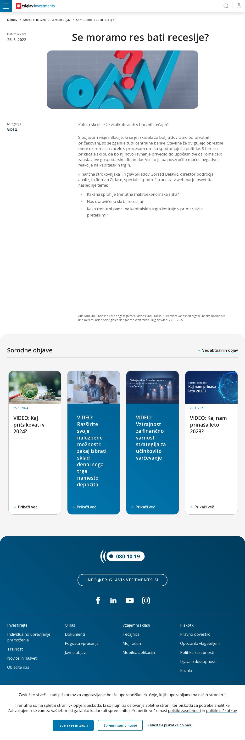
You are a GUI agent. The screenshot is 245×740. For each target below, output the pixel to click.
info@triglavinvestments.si (122, 580)
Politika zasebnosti (197, 652)
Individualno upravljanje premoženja (28, 637)
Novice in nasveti (22, 658)
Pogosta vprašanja (82, 643)
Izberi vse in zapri (73, 725)
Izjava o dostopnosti (198, 661)
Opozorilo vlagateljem (200, 643)
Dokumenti (75, 634)
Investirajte (17, 625)
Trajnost (15, 649)
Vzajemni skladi (136, 625)
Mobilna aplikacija (138, 652)
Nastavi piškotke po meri (171, 725)
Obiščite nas (18, 667)
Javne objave (76, 652)
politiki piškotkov (221, 710)
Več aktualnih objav (219, 350)
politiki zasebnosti (184, 710)
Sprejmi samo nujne (120, 725)
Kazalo (186, 670)
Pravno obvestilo (195, 634)
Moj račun (131, 643)
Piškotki (187, 625)
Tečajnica (130, 634)
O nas (70, 625)
